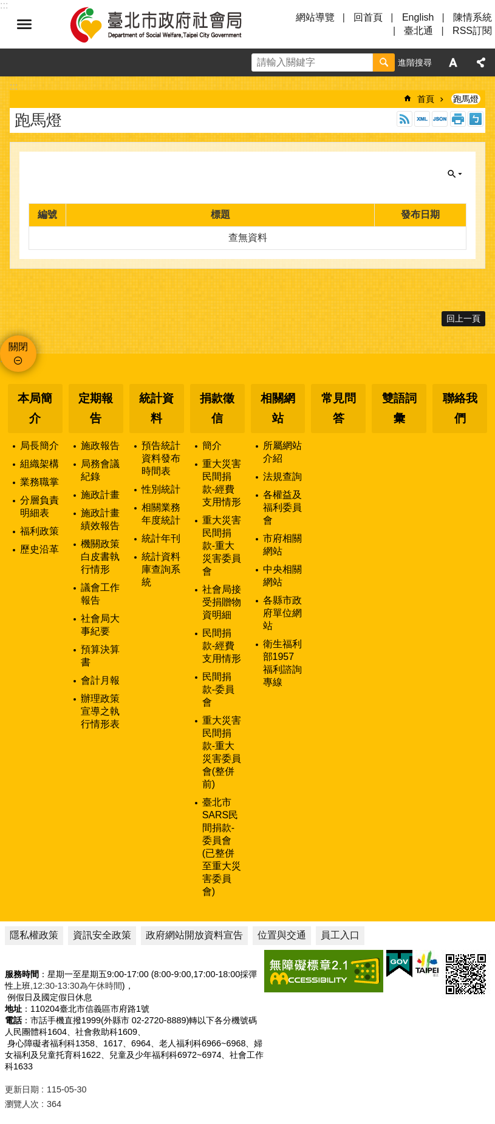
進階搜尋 (415, 62)
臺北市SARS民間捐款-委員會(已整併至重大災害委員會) (221, 847)
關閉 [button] (454, 174)
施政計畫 (100, 495)
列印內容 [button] (458, 119)
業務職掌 (39, 482)
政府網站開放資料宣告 (194, 935)
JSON (440, 119)
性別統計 (161, 489)
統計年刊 (161, 538)
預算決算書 (100, 655)
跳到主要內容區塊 (6, 6)
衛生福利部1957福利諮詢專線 (282, 663)
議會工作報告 (100, 593)
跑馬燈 (466, 99)
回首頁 (368, 17)
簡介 (212, 445)
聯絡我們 (460, 408)
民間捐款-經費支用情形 (221, 646)
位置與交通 (282, 935)
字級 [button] (453, 62)
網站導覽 (315, 17)
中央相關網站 (282, 575)
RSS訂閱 (472, 30)
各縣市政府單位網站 (282, 613)
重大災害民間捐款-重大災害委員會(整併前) (221, 752)
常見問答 (338, 408)
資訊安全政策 (102, 935)
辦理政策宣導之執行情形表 (100, 711)
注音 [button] (475, 119)
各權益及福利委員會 (282, 507)
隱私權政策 (34, 935)
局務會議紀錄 (100, 470)
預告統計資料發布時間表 (161, 458)
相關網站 (278, 408)
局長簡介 (39, 445)
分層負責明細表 (39, 506)
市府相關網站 (282, 544)
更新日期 (22, 1089)
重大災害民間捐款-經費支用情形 (221, 483)
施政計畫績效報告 (100, 519)
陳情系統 (472, 17)
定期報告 (95, 408)
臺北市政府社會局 (170, 24)
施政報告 (100, 445)
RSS (404, 119)
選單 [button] (24, 24)
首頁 (425, 99)
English (418, 17)
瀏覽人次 (22, 1104)
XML (422, 119)
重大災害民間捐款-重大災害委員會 (221, 545)
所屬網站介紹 (282, 451)
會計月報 (100, 680)
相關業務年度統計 (161, 513)
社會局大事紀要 (100, 624)
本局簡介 (35, 408)
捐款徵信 (217, 408)
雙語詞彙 (399, 408)
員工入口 (340, 935)
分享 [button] (481, 62)
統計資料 (156, 408)
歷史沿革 (39, 549)
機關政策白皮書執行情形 (100, 556)
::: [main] (14, 86)
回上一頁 (463, 318)
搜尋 (384, 62)
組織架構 (39, 464)
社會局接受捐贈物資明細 (221, 602)
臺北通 (418, 30)
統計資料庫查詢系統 (161, 569)
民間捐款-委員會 (218, 689)
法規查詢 (282, 476)
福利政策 (39, 531)
